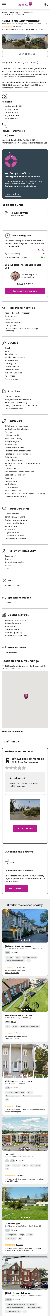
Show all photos (27, 54)
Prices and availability (25, 291)
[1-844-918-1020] (46, 4)
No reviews (17, 27)
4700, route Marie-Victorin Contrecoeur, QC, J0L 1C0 (23, 29)
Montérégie (15, 13)
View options (13, 194)
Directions (15, 668)
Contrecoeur (28, 13)
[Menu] (25, 4)
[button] (4, 4)
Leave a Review (25, 828)
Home (4, 13)
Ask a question (16, 888)
